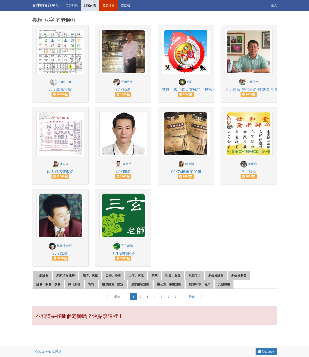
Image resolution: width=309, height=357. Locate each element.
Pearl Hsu (60, 82)
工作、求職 (136, 275)
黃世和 (248, 164)
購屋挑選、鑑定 (112, 284)
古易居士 (249, 82)
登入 (274, 5)
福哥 (186, 82)
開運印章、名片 (199, 284)
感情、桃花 (90, 275)
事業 (154, 275)
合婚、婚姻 (113, 275)
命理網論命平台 (45, 5)
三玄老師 (123, 245)
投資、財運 (172, 275)
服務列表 (90, 5)
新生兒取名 (238, 275)
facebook (266, 351)
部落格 (125, 5)
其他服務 (224, 284)
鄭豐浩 (123, 164)
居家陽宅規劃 (140, 284)
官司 (91, 284)
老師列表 (72, 5)
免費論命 (109, 5)
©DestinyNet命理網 (48, 351)
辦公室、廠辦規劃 (169, 284)
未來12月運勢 (65, 275)
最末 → (194, 296)
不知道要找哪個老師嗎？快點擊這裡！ (79, 316)
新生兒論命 (215, 275)
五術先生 (123, 82)
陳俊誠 (60, 164)
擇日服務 (74, 284)
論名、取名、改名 (48, 284)
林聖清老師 (60, 245)
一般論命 (42, 275)
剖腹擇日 (194, 275)
